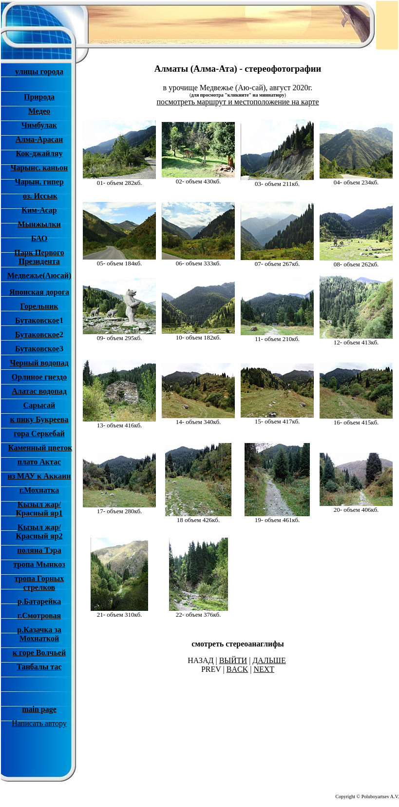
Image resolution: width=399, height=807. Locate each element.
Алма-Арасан (39, 139)
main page (39, 709)
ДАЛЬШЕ (268, 660)
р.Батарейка (39, 601)
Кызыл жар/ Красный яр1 (39, 508)
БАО (39, 238)
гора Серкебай (39, 433)
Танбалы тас (39, 667)
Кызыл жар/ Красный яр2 (39, 531)
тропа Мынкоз (39, 564)
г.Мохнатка (39, 490)
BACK (237, 669)
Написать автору (39, 723)
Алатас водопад (39, 391)
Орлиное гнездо (39, 377)
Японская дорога (39, 292)
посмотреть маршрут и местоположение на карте (237, 102)
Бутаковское (37, 320)
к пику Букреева (39, 419)
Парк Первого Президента (39, 256)
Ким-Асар (39, 210)
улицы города (39, 71)
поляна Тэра (39, 550)
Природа (39, 97)
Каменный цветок (40, 448)
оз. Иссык (40, 196)
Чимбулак (39, 125)
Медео (39, 111)
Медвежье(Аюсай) (39, 275)
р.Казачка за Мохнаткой (39, 634)
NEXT (263, 669)
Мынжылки (39, 224)
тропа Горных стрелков (39, 582)
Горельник (39, 306)
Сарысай (39, 405)
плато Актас (39, 462)
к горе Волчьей (39, 652)
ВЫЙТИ (233, 660)
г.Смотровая (39, 615)
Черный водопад (39, 363)
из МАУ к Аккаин (39, 476)
